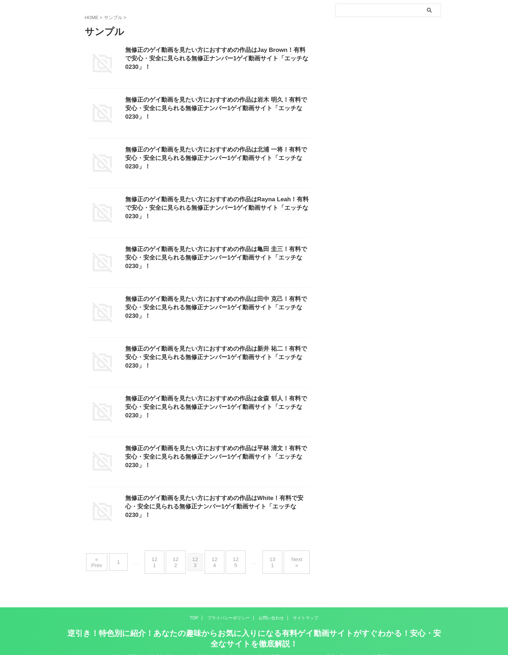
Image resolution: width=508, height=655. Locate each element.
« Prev (107, 556)
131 (266, 556)
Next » (287, 556)
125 (232, 556)
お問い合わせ (271, 606)
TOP (194, 606)
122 (178, 556)
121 (160, 556)
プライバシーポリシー (228, 606)
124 (214, 556)
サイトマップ (305, 606)
